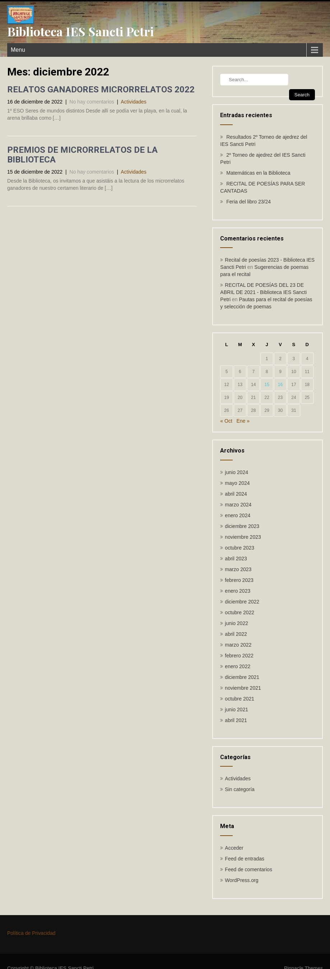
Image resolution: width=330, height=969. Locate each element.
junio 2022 (236, 623)
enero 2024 (237, 515)
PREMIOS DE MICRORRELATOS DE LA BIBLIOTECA (82, 154)
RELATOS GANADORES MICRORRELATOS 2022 (101, 89)
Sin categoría (240, 789)
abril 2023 (236, 558)
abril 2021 (236, 720)
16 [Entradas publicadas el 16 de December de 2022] (280, 384)
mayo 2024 (237, 483)
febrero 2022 (239, 655)
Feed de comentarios (248, 869)
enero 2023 (237, 591)
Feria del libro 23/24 (248, 202)
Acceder (234, 848)
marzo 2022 (238, 645)
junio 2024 (236, 472)
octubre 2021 (239, 699)
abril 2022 (236, 634)
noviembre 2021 (243, 688)
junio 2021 (236, 709)
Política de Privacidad (31, 933)
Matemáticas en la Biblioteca (258, 173)
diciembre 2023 (242, 526)
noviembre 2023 (243, 537)
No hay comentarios (91, 102)
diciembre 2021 (242, 677)
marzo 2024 (238, 505)
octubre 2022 (239, 612)
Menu (18, 50)
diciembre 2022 (242, 602)
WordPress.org (241, 880)
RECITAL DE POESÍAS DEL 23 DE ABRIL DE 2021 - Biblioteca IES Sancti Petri (263, 292)
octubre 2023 (239, 548)
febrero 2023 (239, 580)
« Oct (226, 421)
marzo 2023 (238, 569)
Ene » (243, 421)
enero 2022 (237, 666)
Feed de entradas (244, 859)
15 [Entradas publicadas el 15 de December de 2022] (266, 384)
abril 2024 (236, 494)
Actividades (134, 102)
